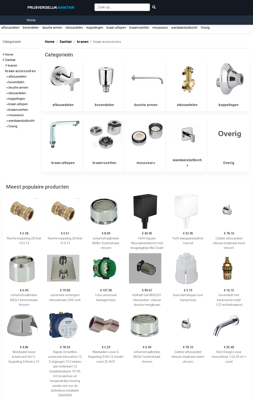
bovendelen (31, 27)
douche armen (52, 27)
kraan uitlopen (116, 27)
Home (31, 20)
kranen (13, 65)
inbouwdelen (74, 27)
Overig (205, 27)
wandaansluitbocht (184, 27)
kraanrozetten (139, 27)
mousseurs (160, 27)
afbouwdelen (10, 27)
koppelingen (94, 27)
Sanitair (11, 60)
